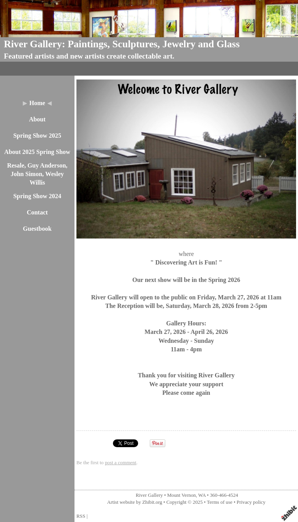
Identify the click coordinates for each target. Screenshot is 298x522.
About (37, 119)
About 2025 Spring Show (37, 152)
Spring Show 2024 (37, 196)
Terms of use (219, 502)
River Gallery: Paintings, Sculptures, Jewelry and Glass (122, 44)
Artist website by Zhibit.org (134, 502)
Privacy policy (251, 502)
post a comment (120, 462)
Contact (37, 212)
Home (37, 103)
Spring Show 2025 (37, 135)
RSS (80, 516)
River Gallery (149, 495)
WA (202, 495)
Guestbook (37, 228)
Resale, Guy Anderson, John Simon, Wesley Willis (37, 174)
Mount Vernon (181, 495)
